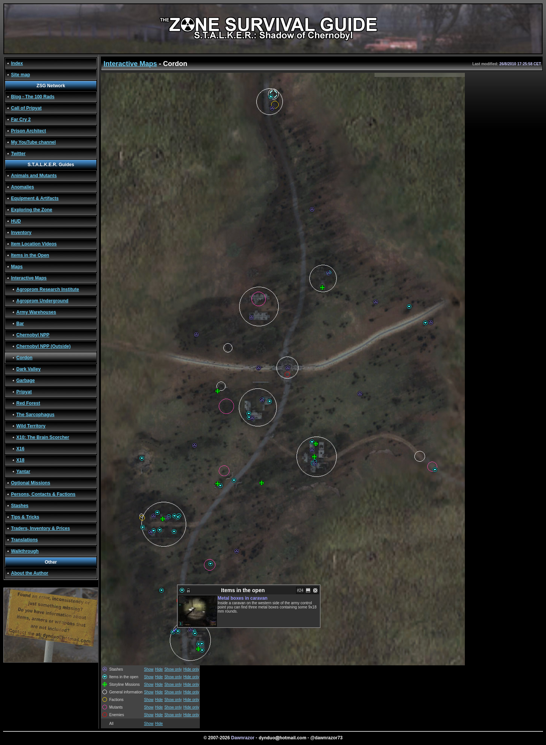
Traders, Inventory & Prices (40, 528)
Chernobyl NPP (32, 335)
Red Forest (28, 403)
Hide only (191, 669)
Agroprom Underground (42, 300)
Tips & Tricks (25, 517)
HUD (16, 221)
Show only (173, 669)
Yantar (23, 471)
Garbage (25, 380)
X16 (20, 448)
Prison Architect (28, 131)
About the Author (29, 573)
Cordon (24, 357)
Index (17, 63)
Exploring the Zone (31, 209)
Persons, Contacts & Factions (43, 494)
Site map (20, 74)
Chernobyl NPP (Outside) (43, 346)
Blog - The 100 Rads (33, 96)
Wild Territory (31, 426)
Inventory (21, 232)
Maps (17, 266)
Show (149, 669)
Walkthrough (25, 551)
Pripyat (24, 392)
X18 (20, 460)
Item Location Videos (33, 244)
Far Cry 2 (21, 119)
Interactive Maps (29, 278)
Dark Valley (28, 369)
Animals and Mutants (34, 175)
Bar (20, 323)
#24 (300, 590)
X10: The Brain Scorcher (42, 437)
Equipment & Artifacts (35, 198)
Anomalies (22, 187)
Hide (159, 669)
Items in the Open (30, 255)
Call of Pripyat (26, 108)
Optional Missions (30, 483)
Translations (24, 539)
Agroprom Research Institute (47, 289)
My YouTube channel (33, 142)
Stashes (19, 505)
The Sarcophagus (35, 414)
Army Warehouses (36, 312)
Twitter (18, 153)
